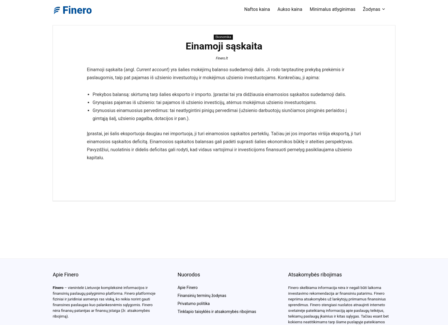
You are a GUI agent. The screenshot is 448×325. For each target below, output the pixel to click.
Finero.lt (222, 58)
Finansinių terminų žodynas (201, 295)
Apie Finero (187, 287)
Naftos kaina (257, 9)
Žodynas (371, 9)
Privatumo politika (193, 303)
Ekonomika (223, 37)
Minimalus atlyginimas (332, 9)
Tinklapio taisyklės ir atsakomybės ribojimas (216, 311)
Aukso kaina (289, 9)
